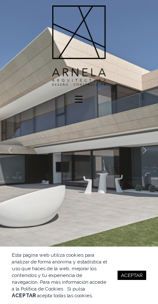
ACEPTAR (132, 275)
